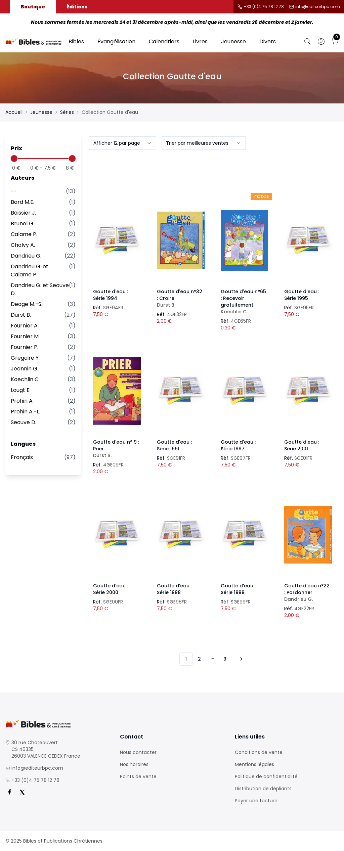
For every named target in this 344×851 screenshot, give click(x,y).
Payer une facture (256, 800)
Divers (267, 41)
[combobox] (122, 143)
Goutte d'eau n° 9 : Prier (117, 449)
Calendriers (164, 41)
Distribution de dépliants (263, 788)
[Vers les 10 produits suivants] (240, 659)
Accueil (14, 112)
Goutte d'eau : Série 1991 (174, 445)
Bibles (76, 41)
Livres (200, 41)
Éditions (77, 6)
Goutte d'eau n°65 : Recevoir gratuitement (244, 301)
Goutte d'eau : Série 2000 (110, 589)
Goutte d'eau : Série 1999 (238, 589)
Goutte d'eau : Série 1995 (301, 295)
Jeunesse (233, 41)
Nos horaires (134, 764)
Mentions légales (254, 764)
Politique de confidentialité (266, 776)
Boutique (33, 6)
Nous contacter (138, 752)
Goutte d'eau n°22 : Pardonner (308, 592)
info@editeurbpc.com (317, 6)
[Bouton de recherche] (308, 41)
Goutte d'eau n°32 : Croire (181, 298)
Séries (67, 112)
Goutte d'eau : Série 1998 (174, 589)
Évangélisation (116, 41)
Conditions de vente (259, 752)
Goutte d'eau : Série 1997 (238, 445)
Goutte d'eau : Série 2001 (301, 445)
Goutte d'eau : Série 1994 (110, 295)
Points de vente (138, 776)
